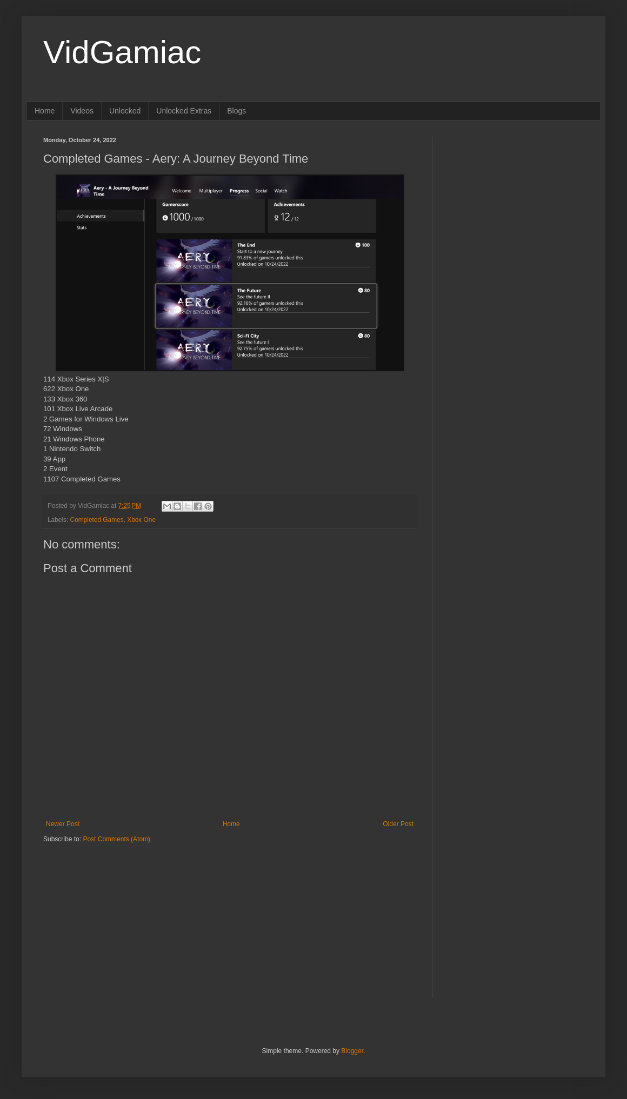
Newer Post (62, 824)
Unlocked (125, 110)
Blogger (352, 1051)
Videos (82, 110)
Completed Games (97, 520)
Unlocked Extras (183, 110)
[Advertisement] (110, 911)
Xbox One (141, 520)
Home (45, 110)
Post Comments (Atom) (116, 839)
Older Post (398, 824)
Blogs (236, 110)
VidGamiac (122, 52)
